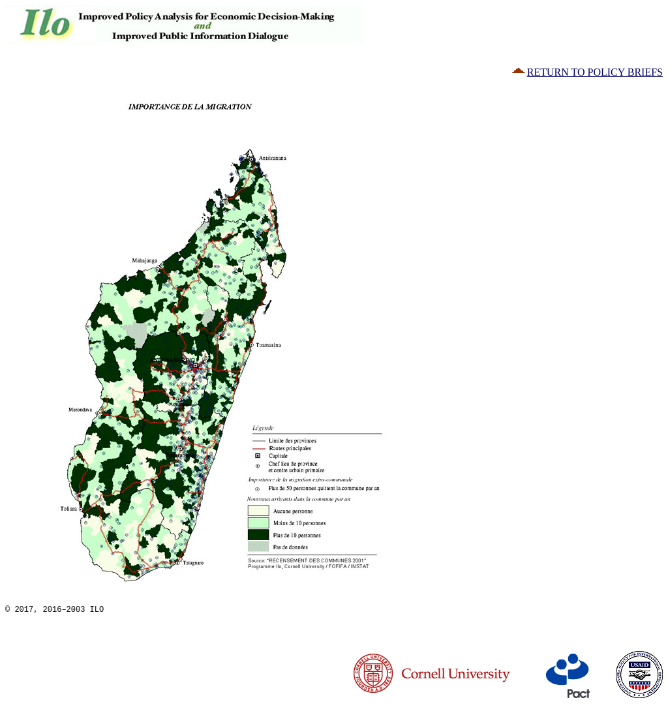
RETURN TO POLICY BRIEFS (587, 72)
